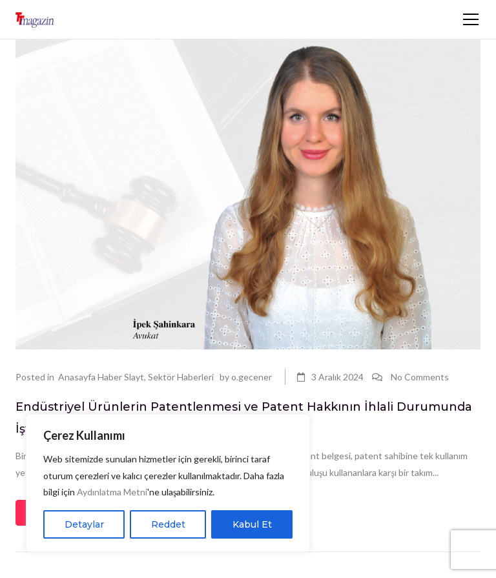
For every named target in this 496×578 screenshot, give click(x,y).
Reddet (168, 524)
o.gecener (251, 376)
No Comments (420, 376)
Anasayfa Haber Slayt (101, 376)
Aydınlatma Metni (112, 491)
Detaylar (84, 524)
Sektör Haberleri (181, 376)
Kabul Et (252, 524)
